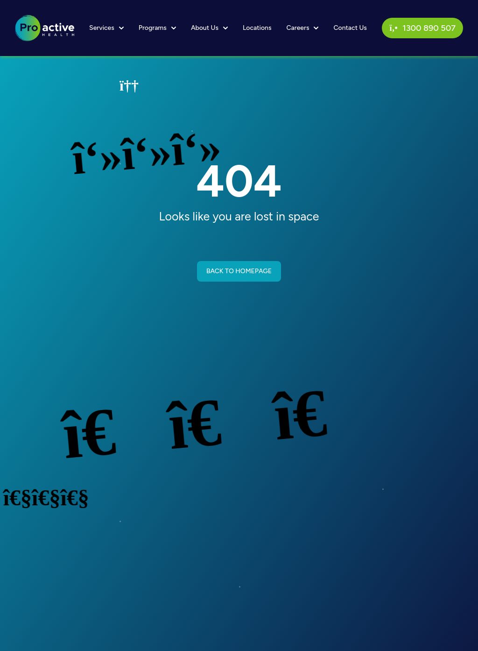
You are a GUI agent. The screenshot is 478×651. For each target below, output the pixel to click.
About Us (209, 28)
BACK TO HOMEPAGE (239, 271)
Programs (157, 28)
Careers (302, 28)
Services (106, 28)
